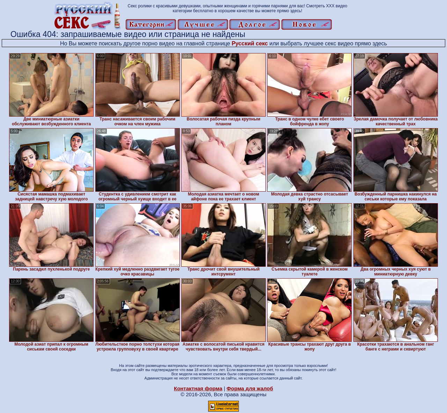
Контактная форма (198, 388)
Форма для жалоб (250, 388)
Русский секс (250, 43)
